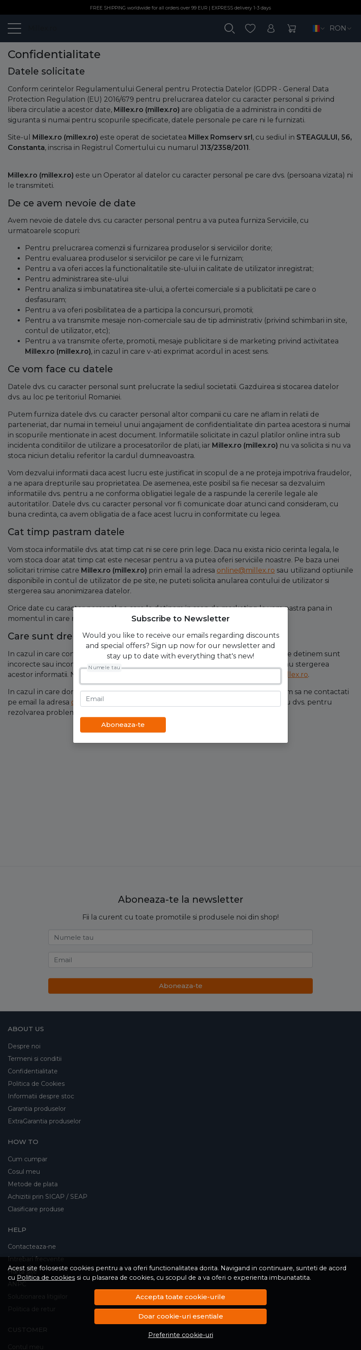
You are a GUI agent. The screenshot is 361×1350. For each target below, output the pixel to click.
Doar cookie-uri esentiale (180, 1316)
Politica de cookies (46, 1277)
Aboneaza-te (123, 724)
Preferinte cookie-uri (180, 1335)
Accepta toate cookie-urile (180, 1297)
